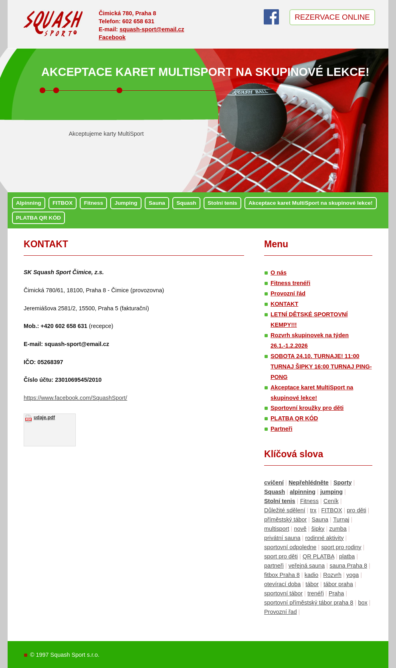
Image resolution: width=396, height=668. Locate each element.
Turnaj (341, 519)
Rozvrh (332, 575)
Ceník (331, 501)
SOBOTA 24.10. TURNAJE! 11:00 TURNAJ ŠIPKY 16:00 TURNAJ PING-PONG (321, 366)
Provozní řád (288, 293)
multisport (276, 528)
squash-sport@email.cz (151, 29)
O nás (279, 272)
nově (300, 528)
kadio (311, 575)
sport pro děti (281, 556)
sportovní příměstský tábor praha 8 (308, 602)
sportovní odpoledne (290, 547)
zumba (338, 528)
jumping (331, 492)
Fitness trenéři (290, 283)
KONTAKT (46, 244)
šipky (318, 528)
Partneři (281, 429)
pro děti (356, 510)
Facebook (112, 37)
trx (313, 510)
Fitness (93, 203)
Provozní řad (280, 612)
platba (347, 556)
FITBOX (63, 203)
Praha (336, 593)
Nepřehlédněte (309, 482)
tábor (312, 584)
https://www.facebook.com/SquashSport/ (75, 398)
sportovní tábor (283, 593)
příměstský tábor (285, 519)
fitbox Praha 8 (282, 575)
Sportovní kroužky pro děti (307, 408)
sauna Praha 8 (348, 565)
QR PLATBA (318, 556)
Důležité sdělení (284, 510)
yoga (352, 575)
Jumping (126, 203)
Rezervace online (332, 17)
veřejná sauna (307, 565)
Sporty (342, 482)
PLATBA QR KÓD (38, 218)
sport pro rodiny (341, 547)
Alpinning (28, 203)
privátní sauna (282, 538)
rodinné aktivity (324, 538)
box (362, 602)
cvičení (274, 482)
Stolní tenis (222, 203)
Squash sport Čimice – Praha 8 (53, 25)
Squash (186, 203)
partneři (274, 565)
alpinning (302, 492)
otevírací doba (282, 584)
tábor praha (338, 584)
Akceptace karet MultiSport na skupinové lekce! (205, 71)
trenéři (315, 593)
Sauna (157, 203)
